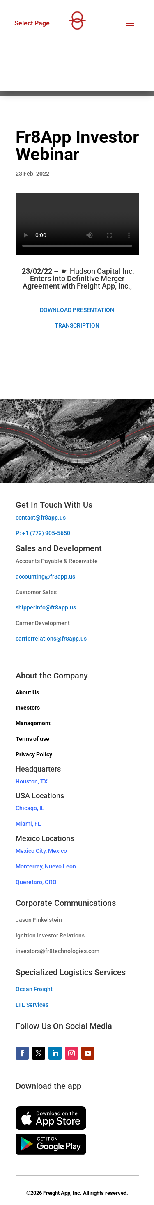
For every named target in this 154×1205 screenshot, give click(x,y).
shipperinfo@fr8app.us (46, 607)
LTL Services (32, 1004)
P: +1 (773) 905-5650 (43, 533)
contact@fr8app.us (41, 517)
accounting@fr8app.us (45, 576)
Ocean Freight (34, 989)
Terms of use (32, 738)
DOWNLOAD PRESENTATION (77, 310)
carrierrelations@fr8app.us (51, 638)
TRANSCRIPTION (77, 325)
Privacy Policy (34, 754)
